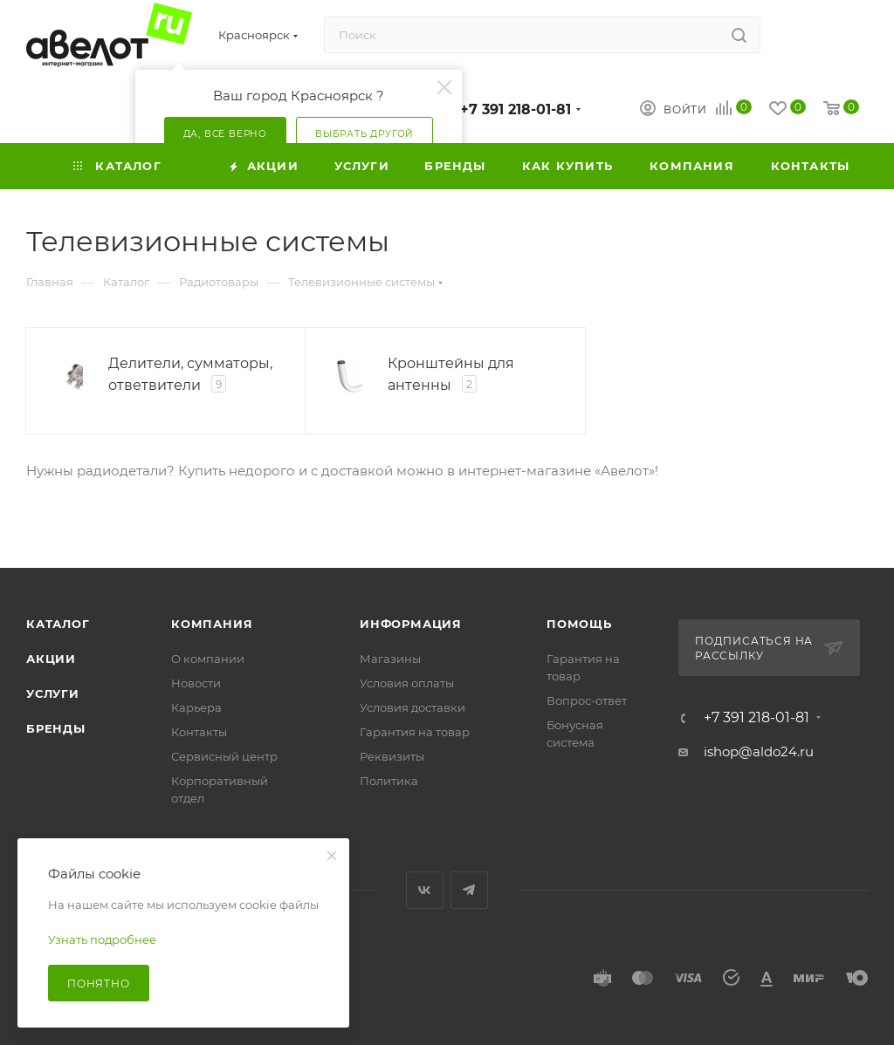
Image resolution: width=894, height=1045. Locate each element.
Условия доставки (412, 707)
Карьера (196, 707)
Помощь (579, 624)
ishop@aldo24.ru (759, 751)
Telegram (469, 890)
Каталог (58, 624)
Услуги (52, 693)
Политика (389, 781)
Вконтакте (425, 890)
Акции (51, 659)
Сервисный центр (224, 756)
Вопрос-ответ (587, 700)
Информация (411, 624)
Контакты (199, 732)
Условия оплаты (407, 683)
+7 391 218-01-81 (515, 109)
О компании (207, 659)
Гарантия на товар (415, 732)
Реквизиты (392, 756)
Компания (211, 624)
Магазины (390, 659)
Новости (196, 683)
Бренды (56, 728)
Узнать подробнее (102, 939)
